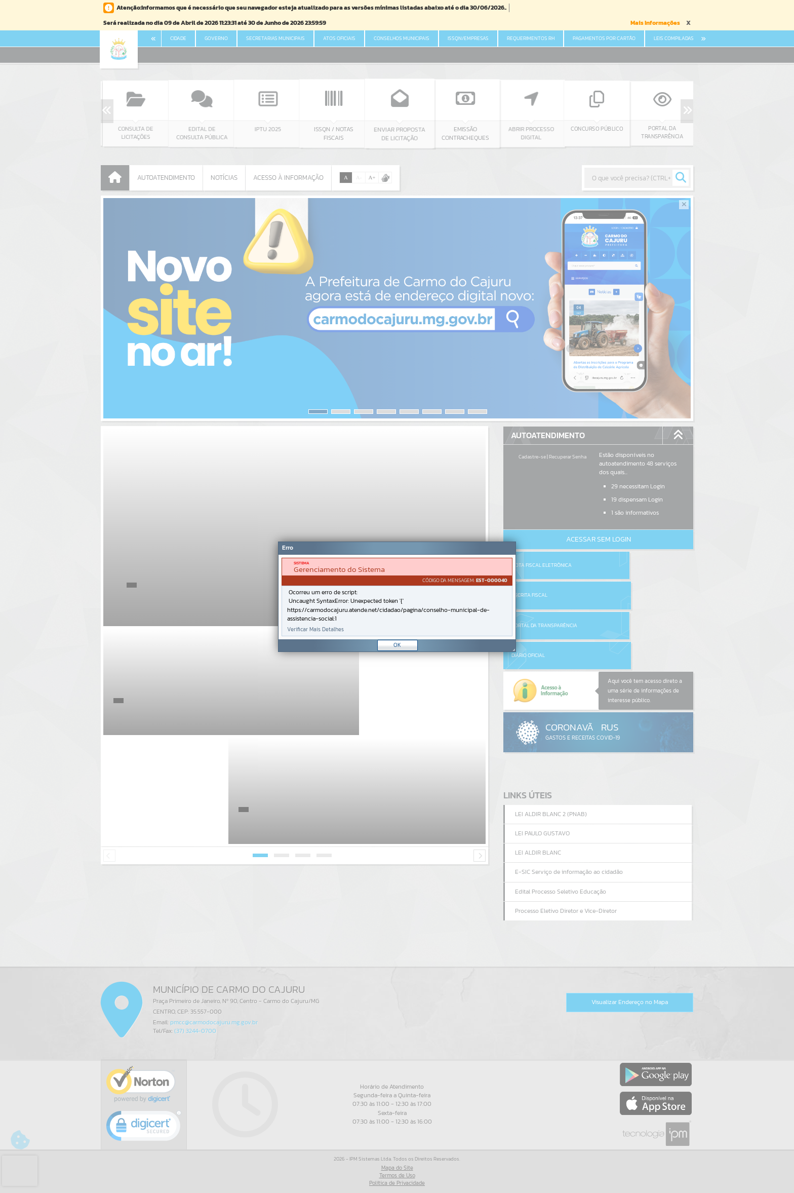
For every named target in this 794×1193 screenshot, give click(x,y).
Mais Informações (655, 22)
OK (397, 645)
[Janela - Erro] (397, 597)
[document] (397, 597)
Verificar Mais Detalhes (315, 629)
